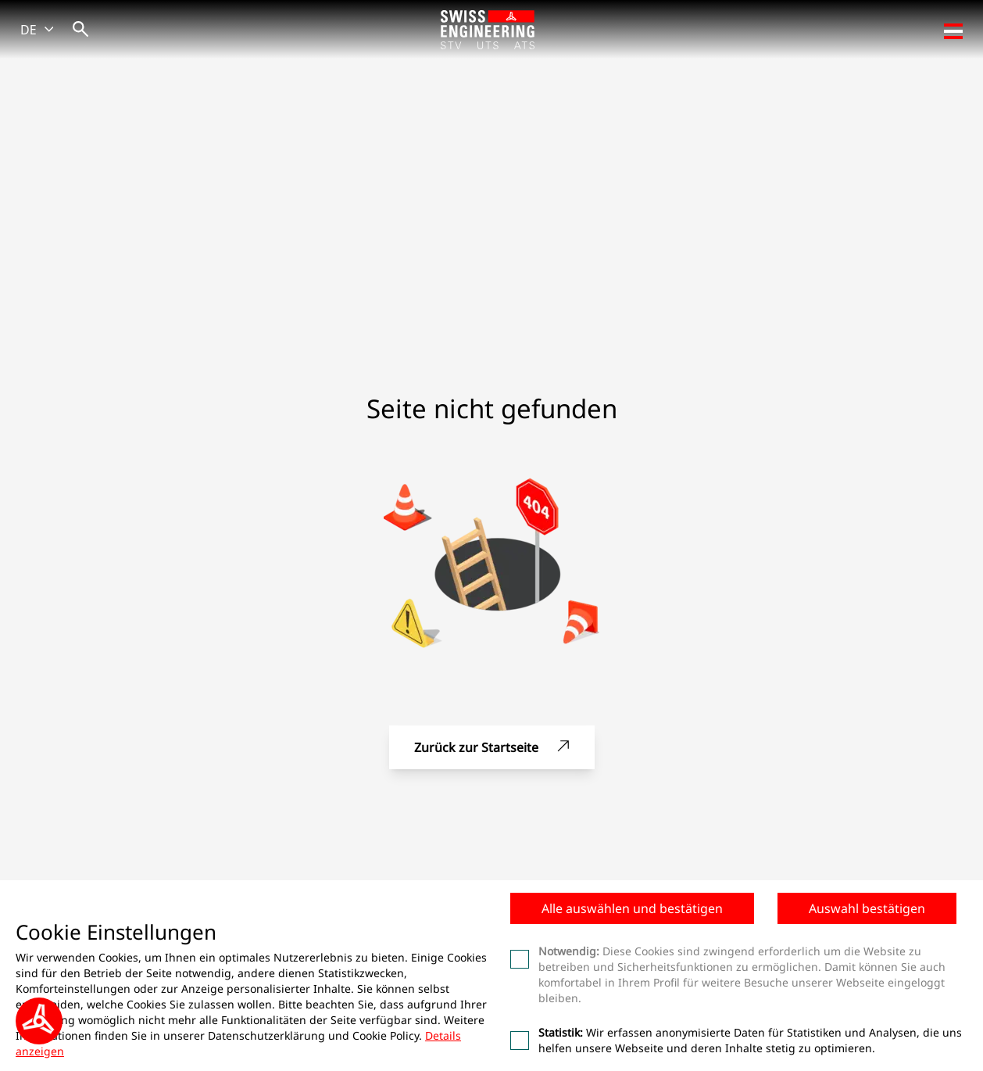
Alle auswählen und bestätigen (632, 907)
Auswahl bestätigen (867, 907)
